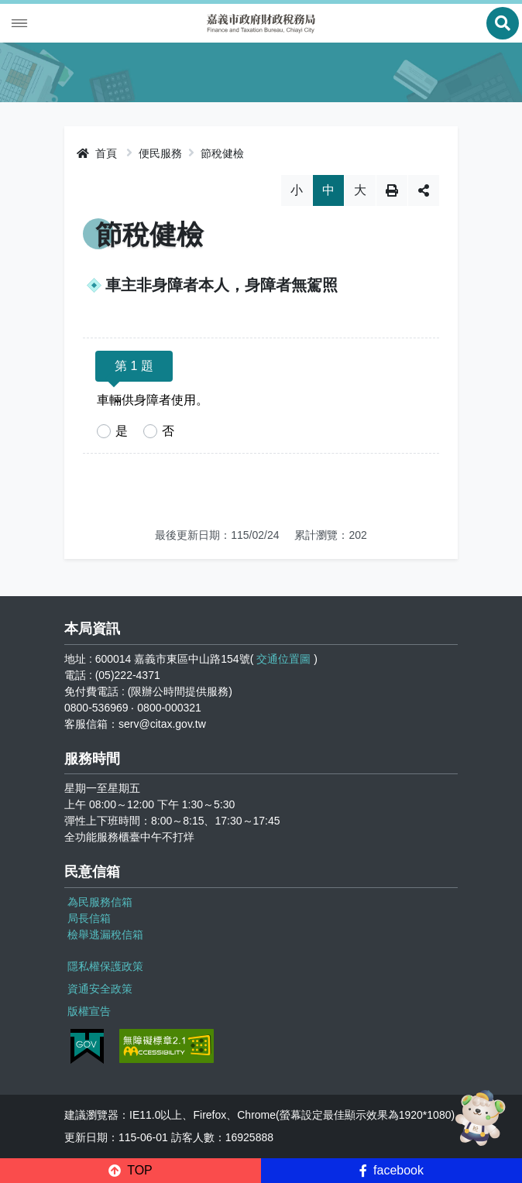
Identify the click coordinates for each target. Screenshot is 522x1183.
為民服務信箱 (99, 902)
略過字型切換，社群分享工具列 (261, 174)
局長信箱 (89, 918)
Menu (19, 23)
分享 (423, 190)
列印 (391, 190)
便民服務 (160, 153)
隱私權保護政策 (105, 966)
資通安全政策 (99, 988)
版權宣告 (89, 1011)
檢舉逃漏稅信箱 (105, 934)
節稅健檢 (222, 153)
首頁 (97, 153)
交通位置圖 (283, 659)
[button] (130, 1170)
